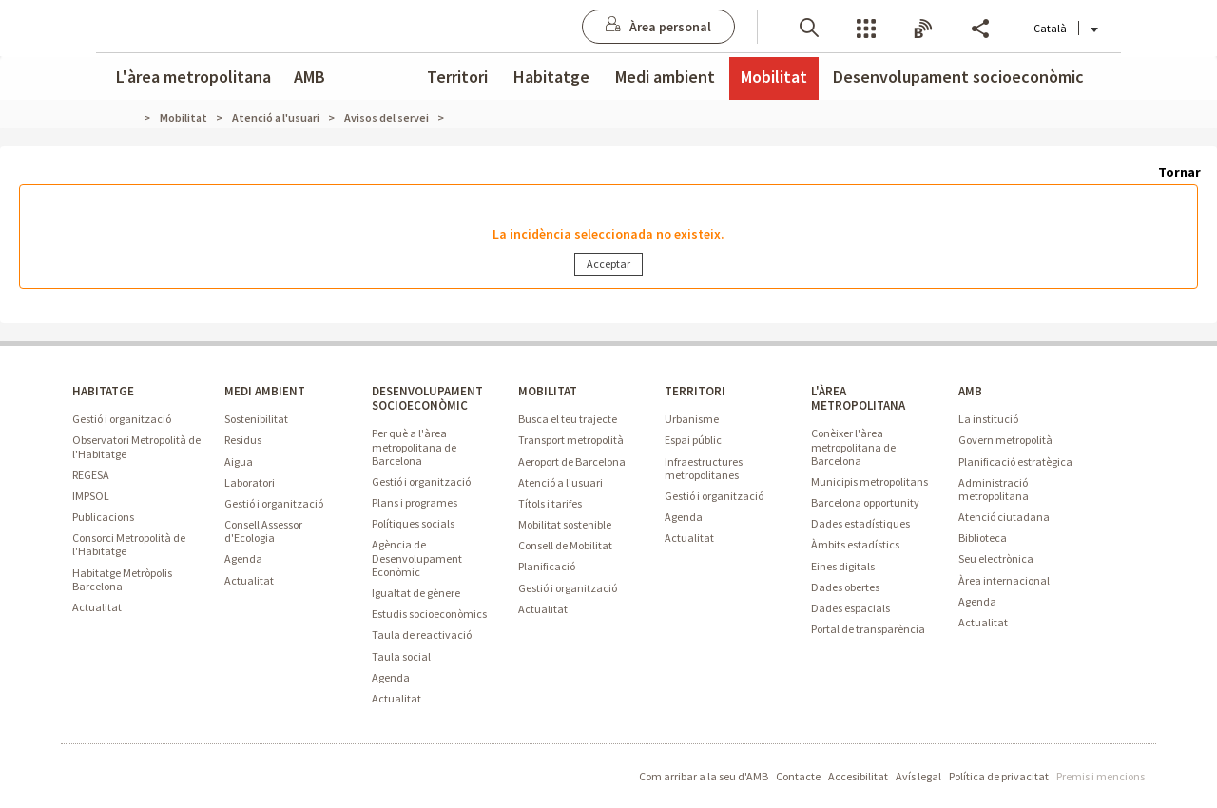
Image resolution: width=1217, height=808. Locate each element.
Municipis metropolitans (869, 481)
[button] (794, 26)
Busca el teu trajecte (567, 419)
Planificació (546, 566)
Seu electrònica (995, 558)
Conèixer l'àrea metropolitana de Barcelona (853, 446)
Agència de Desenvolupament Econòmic (417, 557)
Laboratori (249, 482)
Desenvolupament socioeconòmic (958, 76)
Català (1051, 28)
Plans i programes (414, 502)
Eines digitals (843, 566)
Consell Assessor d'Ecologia (263, 531)
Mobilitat (774, 76)
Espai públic (693, 440)
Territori (457, 76)
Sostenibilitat (256, 419)
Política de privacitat (999, 776)
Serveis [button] (851, 27)
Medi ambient (665, 76)
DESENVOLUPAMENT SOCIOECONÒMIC (427, 398)
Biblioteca (982, 537)
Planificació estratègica (1015, 461)
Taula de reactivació (422, 634)
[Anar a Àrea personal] (644, 27)
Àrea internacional (1004, 580)
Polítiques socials (413, 523)
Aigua (238, 461)
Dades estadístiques (860, 523)
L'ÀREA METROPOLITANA (858, 398)
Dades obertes (845, 587)
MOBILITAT (547, 391)
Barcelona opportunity (865, 502)
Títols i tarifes (550, 503)
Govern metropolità (1005, 440)
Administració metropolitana (993, 489)
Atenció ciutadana (1004, 517)
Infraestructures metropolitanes (704, 468)
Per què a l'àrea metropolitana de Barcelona (414, 446)
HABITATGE (103, 391)
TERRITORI (695, 391)
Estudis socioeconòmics (429, 613)
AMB (309, 76)
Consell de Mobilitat (565, 545)
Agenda (243, 558)
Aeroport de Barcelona (572, 461)
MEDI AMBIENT (264, 391)
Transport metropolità (571, 440)
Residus (242, 440)
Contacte (798, 776)
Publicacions (103, 517)
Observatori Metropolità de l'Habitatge (136, 446)
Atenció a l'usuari (560, 482)
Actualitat (97, 607)
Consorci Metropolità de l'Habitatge (128, 544)
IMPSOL (90, 496)
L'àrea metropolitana (193, 76)
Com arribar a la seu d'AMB (703, 776)
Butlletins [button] (908, 27)
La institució (988, 419)
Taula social (401, 656)
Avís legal (918, 776)
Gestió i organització (121, 419)
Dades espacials (850, 608)
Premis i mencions (1100, 776)
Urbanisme (692, 419)
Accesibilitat (858, 776)
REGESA (90, 475)
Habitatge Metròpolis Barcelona (122, 579)
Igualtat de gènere (416, 593)
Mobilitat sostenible (564, 524)
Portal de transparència (868, 629)
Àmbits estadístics (855, 544)
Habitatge (551, 76)
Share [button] (966, 27)
